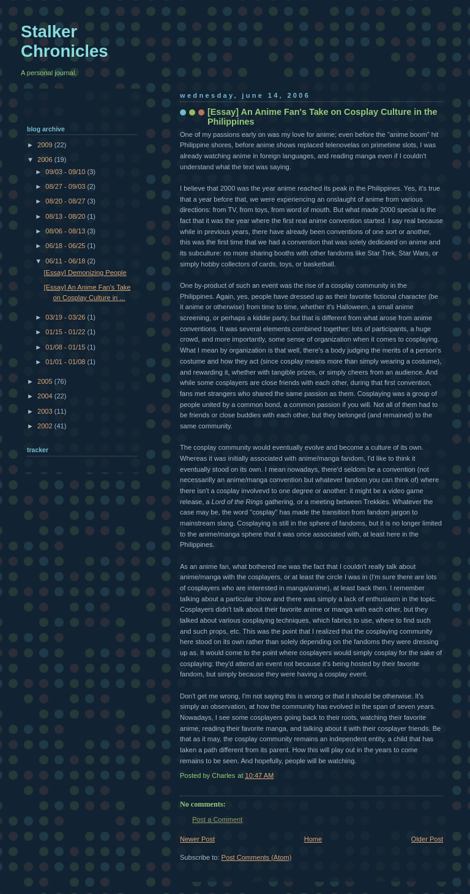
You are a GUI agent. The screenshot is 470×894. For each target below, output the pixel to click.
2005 (45, 381)
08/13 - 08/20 (66, 216)
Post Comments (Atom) (257, 857)
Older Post (427, 839)
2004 (45, 396)
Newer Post (197, 839)
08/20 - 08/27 (66, 201)
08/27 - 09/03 (66, 186)
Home (313, 839)
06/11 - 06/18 (66, 261)
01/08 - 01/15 (66, 347)
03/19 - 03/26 (66, 317)
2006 (45, 159)
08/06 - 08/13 (66, 231)
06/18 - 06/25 (66, 245)
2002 (45, 426)
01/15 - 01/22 (66, 331)
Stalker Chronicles (64, 41)
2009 (45, 144)
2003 (45, 411)
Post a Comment (217, 819)
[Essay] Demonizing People (85, 272)
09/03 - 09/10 (66, 171)
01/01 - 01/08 (66, 361)
